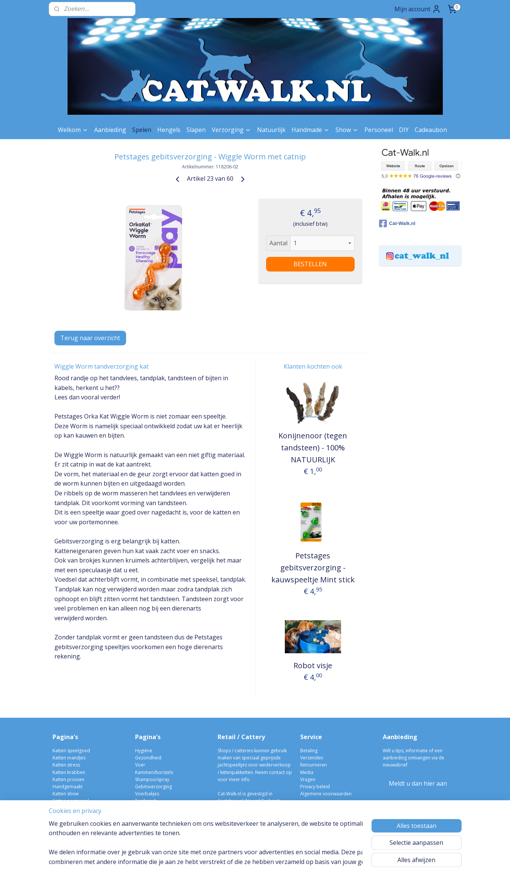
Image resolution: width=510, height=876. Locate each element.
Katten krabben (69, 772)
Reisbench (146, 801)
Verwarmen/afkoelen (157, 808)
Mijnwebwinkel (336, 862)
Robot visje (312, 665)
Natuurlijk (271, 130)
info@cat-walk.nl (241, 808)
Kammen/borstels (154, 772)
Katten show (65, 793)
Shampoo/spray (152, 779)
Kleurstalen (64, 808)
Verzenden (311, 757)
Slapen (196, 130)
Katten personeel (71, 801)
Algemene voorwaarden (326, 793)
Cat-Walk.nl (397, 223)
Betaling (308, 750)
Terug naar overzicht (90, 338)
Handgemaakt (68, 786)
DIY (404, 130)
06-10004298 (234, 815)
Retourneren (313, 765)
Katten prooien (68, 779)
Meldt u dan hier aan (418, 783)
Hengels (169, 130)
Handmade (310, 130)
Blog (57, 822)
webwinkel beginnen (271, 862)
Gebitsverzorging (153, 786)
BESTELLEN (310, 264)
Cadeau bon (66, 815)
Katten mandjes (69, 757)
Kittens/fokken (150, 822)
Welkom (73, 130)
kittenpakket (148, 829)
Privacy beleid (315, 786)
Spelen (141, 130)
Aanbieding (110, 130)
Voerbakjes (147, 793)
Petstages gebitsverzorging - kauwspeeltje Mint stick (312, 567)
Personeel (378, 130)
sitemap (226, 862)
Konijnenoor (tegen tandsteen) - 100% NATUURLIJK (312, 447)
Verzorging (231, 130)
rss (242, 862)
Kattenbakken (149, 815)
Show (346, 130)
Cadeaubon (431, 130)
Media (306, 772)
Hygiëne (143, 750)
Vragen (307, 779)
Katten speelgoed (71, 750)
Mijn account (417, 9)
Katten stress (66, 765)
